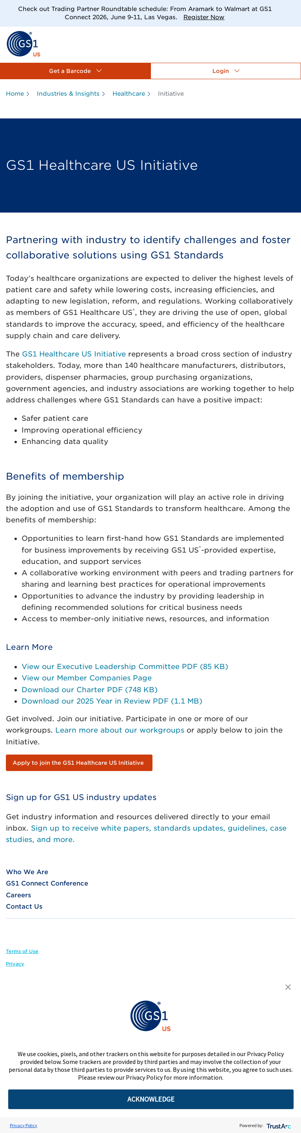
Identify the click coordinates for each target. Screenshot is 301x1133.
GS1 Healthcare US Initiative (74, 354)
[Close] (292, 9)
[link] (23, 43)
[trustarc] (278, 1125)
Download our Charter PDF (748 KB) (90, 690)
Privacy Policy (23, 1125)
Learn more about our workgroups (119, 730)
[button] (75, 71)
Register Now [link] (204, 17)
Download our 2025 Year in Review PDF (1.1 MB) (112, 701)
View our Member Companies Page (87, 678)
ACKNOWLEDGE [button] (150, 1099)
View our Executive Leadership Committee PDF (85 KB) (125, 666)
